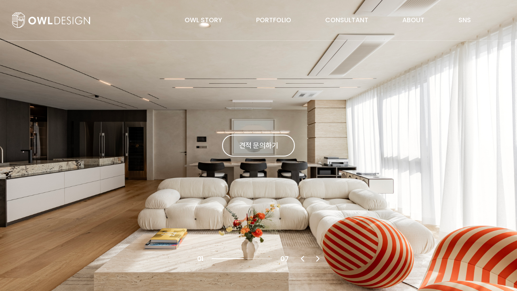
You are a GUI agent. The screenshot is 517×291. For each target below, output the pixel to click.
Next (318, 258)
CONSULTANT (346, 20)
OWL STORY (203, 20)
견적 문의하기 (258, 145)
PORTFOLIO (273, 20)
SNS (464, 20)
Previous (302, 258)
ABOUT (413, 20)
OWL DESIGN (51, 20)
